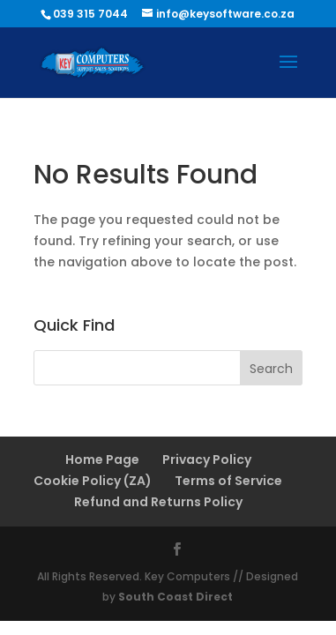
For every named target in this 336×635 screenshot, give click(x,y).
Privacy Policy (206, 459)
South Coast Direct (175, 596)
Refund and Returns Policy (158, 502)
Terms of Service (228, 480)
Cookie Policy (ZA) (93, 480)
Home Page (102, 459)
